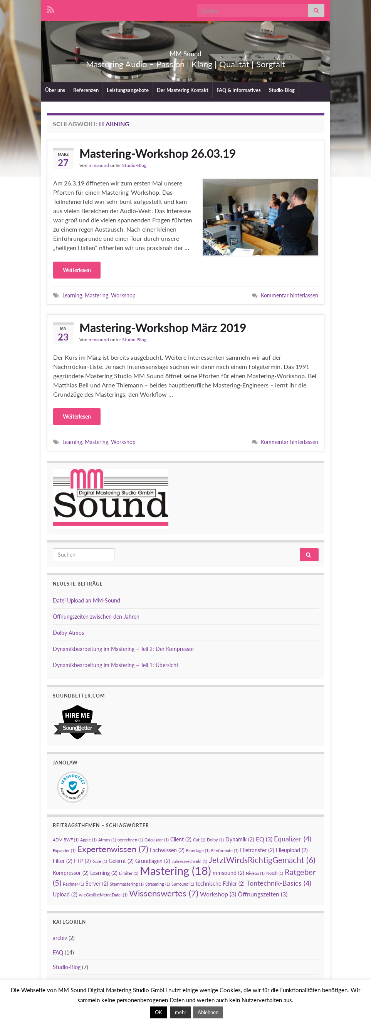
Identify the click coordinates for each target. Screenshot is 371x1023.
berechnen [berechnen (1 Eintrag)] (130, 839)
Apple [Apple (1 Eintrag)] (88, 839)
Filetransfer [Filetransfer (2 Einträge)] (257, 850)
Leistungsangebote (128, 90)
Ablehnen (208, 1012)
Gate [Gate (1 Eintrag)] (99, 861)
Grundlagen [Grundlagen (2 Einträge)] (152, 861)
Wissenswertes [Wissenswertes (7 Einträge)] (163, 893)
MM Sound (185, 51)
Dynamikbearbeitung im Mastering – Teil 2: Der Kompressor (123, 649)
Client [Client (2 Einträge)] (180, 839)
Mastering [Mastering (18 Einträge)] (175, 870)
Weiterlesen (77, 270)
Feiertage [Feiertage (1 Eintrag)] (198, 850)
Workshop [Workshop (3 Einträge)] (218, 894)
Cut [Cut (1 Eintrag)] (199, 839)
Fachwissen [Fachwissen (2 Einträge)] (167, 850)
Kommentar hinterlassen (289, 295)
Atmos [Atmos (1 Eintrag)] (107, 839)
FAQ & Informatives (239, 90)
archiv (60, 938)
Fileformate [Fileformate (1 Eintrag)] (224, 850)
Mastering (96, 295)
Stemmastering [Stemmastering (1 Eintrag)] (127, 883)
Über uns (55, 90)
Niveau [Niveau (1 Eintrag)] (255, 873)
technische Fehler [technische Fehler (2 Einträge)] (220, 883)
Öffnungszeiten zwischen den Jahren (96, 616)
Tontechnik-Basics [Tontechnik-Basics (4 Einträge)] (278, 883)
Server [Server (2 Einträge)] (97, 883)
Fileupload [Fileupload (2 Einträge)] (292, 850)
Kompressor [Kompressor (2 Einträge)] (71, 872)
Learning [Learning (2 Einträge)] (104, 872)
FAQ (58, 952)
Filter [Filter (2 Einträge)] (62, 861)
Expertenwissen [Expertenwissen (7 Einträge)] (112, 849)
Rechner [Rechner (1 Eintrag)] (73, 883)
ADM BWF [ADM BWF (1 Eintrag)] (66, 839)
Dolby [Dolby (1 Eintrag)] (215, 839)
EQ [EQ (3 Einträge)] (264, 839)
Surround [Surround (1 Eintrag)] (182, 883)
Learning (72, 295)
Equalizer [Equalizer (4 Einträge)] (292, 838)
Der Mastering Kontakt (182, 90)
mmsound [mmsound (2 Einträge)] (228, 872)
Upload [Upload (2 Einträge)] (65, 894)
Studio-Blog (282, 90)
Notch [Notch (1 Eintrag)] (274, 873)
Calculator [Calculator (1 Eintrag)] (156, 839)
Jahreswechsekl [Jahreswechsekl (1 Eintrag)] (189, 861)
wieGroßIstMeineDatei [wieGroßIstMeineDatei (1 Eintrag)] (103, 894)
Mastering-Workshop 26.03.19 (157, 153)
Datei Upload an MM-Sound (86, 600)
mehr (180, 1012)
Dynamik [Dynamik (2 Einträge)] (239, 839)
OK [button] (158, 1012)
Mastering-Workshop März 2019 (162, 327)
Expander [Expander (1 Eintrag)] (64, 850)
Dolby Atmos (68, 632)
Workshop (123, 295)
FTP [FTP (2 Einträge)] (82, 861)
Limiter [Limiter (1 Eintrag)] (128, 873)
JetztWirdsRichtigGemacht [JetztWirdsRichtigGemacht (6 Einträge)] (262, 860)
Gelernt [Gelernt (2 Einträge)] (121, 861)
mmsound (99, 165)
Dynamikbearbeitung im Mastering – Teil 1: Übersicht (115, 665)
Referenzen (86, 90)
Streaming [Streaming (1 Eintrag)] (157, 883)
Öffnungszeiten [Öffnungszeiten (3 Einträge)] (262, 894)
